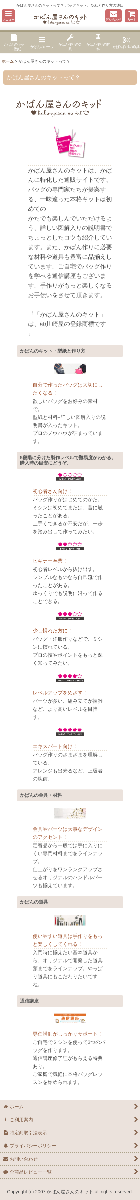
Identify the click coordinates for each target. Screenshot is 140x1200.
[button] (8, 15)
